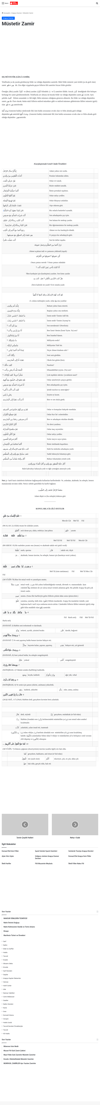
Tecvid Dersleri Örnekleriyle (13, 1026)
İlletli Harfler (6, 863)
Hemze (5, 982)
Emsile (5, 967)
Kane (5, 1008)
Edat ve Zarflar (8, 949)
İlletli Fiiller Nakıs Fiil (76, 863)
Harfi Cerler (7, 986)
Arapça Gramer (16, 13)
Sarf (4, 941)
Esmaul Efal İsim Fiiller (10, 851)
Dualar (5, 960)
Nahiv (5, 945)
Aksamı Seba (8, 963)
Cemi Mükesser (8, 997)
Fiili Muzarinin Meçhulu (43, 863)
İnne (4, 1011)
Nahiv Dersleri (8, 1004)
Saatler (5, 1000)
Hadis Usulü (7, 1022)
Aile (4, 989)
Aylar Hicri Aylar (8, 856)
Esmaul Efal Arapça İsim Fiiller (79, 856)
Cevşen (5, 1019)
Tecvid (5, 956)
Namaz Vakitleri (9, 993)
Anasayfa (6, 13)
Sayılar (5, 974)
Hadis (5, 952)
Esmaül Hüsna (8, 1015)
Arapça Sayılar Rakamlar (12, 978)
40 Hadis (6, 1033)
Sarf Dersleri (7, 971)
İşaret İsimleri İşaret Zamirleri (46, 851)
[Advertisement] (50, 48)
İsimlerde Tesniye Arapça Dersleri (80, 851)
